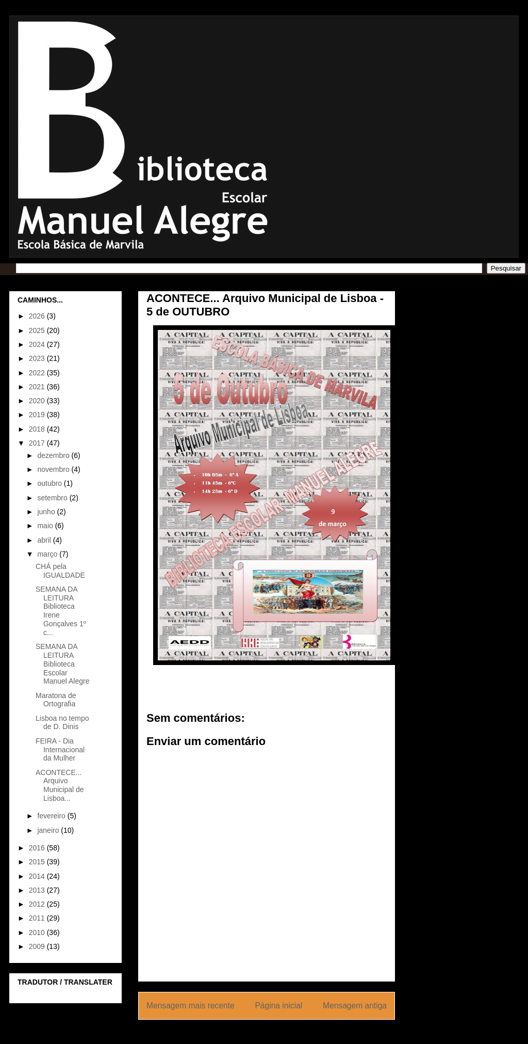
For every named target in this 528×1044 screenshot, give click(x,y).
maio (46, 525)
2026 (38, 316)
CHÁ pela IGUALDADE (60, 570)
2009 (38, 946)
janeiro (49, 830)
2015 (38, 862)
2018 (38, 429)
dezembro (54, 455)
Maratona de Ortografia (56, 699)
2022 (38, 373)
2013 (38, 890)
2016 (38, 848)
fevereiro (52, 816)
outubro (50, 483)
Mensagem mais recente (190, 1005)
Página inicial (278, 1005)
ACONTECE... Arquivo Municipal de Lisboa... (60, 785)
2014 (38, 876)
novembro (54, 469)
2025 (38, 330)
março (48, 554)
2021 (38, 387)
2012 (38, 904)
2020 (38, 401)
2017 (38, 443)
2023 (38, 358)
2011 (38, 918)
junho (47, 512)
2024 (38, 344)
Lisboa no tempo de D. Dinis (62, 722)
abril (45, 540)
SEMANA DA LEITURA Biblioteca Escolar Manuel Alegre (63, 663)
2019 (38, 414)
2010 (38, 932)
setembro (53, 498)
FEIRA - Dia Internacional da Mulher (60, 750)
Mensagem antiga (355, 1005)
